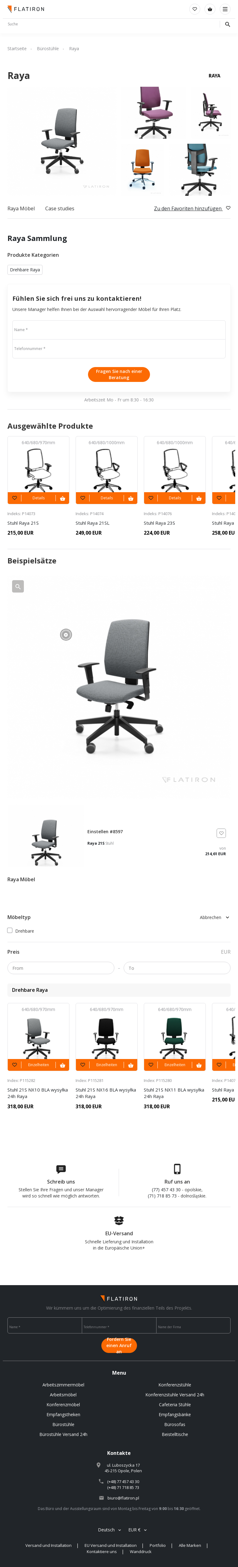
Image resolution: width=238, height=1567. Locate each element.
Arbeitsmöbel (63, 1395)
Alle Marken (190, 1545)
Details (39, 498)
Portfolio (158, 1545)
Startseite (17, 48)
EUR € (134, 1530)
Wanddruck (141, 1551)
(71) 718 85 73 (162, 1196)
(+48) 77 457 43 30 (123, 1481)
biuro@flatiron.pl (123, 1498)
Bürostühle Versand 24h (63, 1434)
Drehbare (20, 931)
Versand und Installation (48, 1545)
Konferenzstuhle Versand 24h (174, 1395)
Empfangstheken (63, 1414)
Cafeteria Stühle (175, 1404)
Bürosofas (174, 1424)
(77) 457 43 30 (166, 1190)
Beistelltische (175, 1434)
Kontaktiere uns (102, 1551)
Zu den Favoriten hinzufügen (192, 208)
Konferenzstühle (174, 1385)
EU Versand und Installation (111, 1545)
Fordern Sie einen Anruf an (119, 1345)
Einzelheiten (38, 1064)
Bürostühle (48, 48)
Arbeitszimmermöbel (63, 1385)
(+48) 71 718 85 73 (123, 1487)
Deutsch (106, 1530)
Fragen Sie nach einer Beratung (119, 374)
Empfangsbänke (175, 1414)
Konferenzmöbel (63, 1404)
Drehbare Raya (25, 270)
